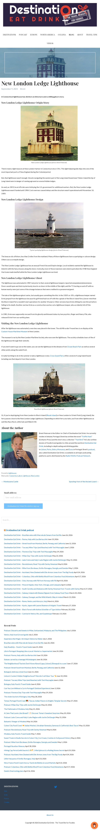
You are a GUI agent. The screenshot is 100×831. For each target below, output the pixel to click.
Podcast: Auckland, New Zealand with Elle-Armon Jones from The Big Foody (33, 754)
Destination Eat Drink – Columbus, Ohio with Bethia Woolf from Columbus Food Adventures (39, 576)
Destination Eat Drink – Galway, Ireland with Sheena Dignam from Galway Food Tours (36, 593)
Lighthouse (26, 476)
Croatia (6, 802)
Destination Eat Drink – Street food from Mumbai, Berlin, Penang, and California (34, 543)
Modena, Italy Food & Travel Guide (17, 734)
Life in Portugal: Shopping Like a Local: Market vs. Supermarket (28, 651)
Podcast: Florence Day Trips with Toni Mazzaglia (23, 692)
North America (47, 34)
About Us (50, 815)
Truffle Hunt (86, 436)
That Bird (79, 440)
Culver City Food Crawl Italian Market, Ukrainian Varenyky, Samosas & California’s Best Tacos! (41, 725)
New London (35, 476)
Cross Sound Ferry (57, 356)
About (80, 34)
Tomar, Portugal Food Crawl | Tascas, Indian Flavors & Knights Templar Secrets (35, 701)
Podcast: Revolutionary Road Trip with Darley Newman (25, 730)
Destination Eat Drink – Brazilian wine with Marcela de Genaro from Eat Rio (33, 535)
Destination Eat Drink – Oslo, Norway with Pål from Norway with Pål (30, 580)
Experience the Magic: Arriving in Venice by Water (23, 639)
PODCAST (23, 34)
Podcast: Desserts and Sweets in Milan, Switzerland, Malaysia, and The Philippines (35, 630)
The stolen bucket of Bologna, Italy (17, 697)
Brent (22, 89)
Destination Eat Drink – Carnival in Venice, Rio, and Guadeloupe (28, 614)
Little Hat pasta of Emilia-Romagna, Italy (19, 759)
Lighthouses (12, 473)
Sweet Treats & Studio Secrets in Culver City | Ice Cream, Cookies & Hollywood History (37, 738)
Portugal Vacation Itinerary (14, 746)
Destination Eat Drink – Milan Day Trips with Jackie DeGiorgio (28, 556)
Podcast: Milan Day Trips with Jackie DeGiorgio (22, 705)
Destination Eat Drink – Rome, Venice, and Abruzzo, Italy (25, 601)
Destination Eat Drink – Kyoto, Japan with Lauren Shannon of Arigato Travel (32, 605)
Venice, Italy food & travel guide (16, 635)
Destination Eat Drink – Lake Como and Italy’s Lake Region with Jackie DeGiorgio (35, 560)
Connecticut (13, 476)
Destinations (9, 34)
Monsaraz (61, 449)
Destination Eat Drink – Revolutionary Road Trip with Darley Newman (30, 564)
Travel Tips (91, 34)
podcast (91, 449)
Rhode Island (51, 415)
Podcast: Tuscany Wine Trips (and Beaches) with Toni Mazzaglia (28, 680)
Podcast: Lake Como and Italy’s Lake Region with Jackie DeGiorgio (29, 717)
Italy (5, 791)
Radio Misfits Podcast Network (78, 456)
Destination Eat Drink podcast (20, 530)
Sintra (54, 449)
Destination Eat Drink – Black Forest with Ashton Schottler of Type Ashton (32, 609)
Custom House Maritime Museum (14, 331)
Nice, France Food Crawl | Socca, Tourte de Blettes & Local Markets (30, 763)
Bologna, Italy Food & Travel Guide (17, 684)
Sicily (6, 795)
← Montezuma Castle (9, 481)
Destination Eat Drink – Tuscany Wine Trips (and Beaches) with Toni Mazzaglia (34, 547)
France (6, 798)
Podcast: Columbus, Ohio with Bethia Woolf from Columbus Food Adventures (34, 767)
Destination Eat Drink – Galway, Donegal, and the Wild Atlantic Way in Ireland (33, 597)
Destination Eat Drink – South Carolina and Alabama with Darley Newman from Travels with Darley (42, 589)
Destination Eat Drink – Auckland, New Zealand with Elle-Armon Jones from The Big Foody (38, 572)
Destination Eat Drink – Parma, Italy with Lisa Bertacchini (26, 539)
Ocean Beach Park (74, 347)
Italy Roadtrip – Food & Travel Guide (18, 647)
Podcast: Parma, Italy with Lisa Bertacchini (20, 655)
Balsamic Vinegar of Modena (15, 721)
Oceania (62, 34)
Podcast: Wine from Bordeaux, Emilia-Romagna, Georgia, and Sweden (30, 742)
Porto (49, 449)
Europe (33, 34)
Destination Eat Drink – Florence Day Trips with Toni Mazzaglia (28, 552)
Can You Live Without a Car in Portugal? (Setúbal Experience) (27, 688)
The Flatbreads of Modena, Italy (16, 709)
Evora (71, 449)
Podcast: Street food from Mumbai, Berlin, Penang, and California (29, 668)
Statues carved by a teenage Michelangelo (20, 659)
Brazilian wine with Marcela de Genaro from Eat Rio (24, 643)
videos (50, 43)
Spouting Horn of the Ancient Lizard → (84, 481)
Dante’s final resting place (14, 771)
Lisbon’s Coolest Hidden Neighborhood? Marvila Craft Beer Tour (30, 676)
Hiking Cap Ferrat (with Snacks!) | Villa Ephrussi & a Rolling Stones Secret (34, 750)
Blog (71, 34)
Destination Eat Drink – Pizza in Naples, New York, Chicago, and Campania (32, 585)
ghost (20, 476)
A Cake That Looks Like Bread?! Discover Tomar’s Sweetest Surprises (32, 713)
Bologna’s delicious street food (16, 672)
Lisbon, (43, 449)
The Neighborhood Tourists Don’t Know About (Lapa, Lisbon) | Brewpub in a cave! (35, 663)
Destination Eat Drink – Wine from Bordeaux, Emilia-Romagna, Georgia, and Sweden (36, 568)
